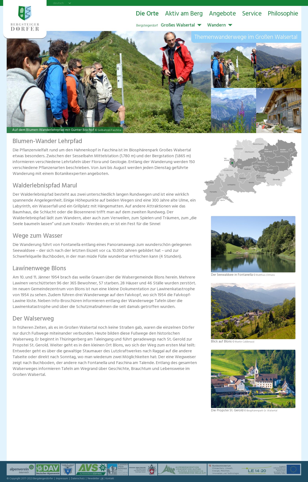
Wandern (216, 25)
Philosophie (283, 14)
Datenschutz (78, 479)
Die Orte (147, 14)
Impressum (62, 479)
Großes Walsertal (165, 25)
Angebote (222, 14)
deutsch (58, 3)
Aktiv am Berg (184, 14)
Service (252, 14)
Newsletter (94, 479)
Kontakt (109, 479)
